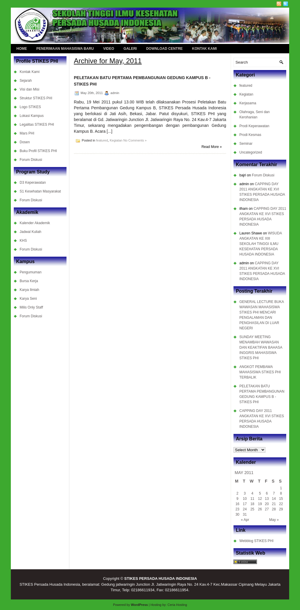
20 (267, 504)
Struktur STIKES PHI (36, 98)
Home (21, 49)
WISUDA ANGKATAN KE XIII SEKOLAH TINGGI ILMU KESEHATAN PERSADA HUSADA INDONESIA (260, 243)
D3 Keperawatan (33, 182)
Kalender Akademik (35, 223)
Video (108, 49)
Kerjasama (247, 103)
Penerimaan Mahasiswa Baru (65, 49)
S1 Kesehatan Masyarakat (40, 191)
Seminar (246, 144)
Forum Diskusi (31, 160)
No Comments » (134, 140)
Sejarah (26, 81)
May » (274, 520)
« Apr (245, 520)
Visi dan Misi (29, 89)
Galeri (130, 49)
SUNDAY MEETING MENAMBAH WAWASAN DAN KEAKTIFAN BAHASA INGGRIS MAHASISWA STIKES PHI (260, 347)
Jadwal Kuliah (30, 232)
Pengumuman (31, 272)
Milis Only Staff (31, 307)
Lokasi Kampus (32, 116)
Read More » (212, 147)
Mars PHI (27, 133)
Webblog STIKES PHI (256, 541)
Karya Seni (28, 299)
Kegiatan (116, 140)
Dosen (25, 142)
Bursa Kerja (29, 281)
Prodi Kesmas (250, 135)
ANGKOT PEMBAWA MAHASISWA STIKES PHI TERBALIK (260, 372)
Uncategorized (250, 152)
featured (102, 140)
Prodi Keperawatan (254, 126)
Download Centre (164, 49)
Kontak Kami (204, 49)
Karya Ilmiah (29, 290)
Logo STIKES (30, 107)
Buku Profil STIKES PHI (38, 151)
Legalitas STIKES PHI (37, 124)
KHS (23, 240)
